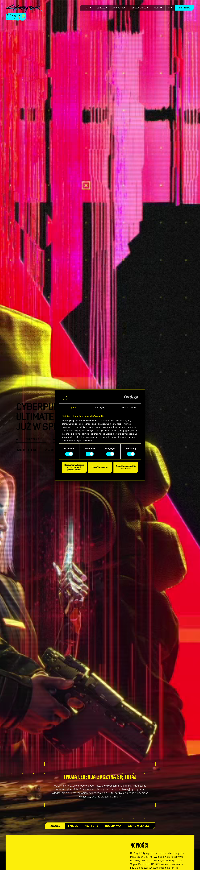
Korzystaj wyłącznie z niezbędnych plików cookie (74, 467)
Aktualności (119, 7)
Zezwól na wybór (100, 467)
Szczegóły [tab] (100, 407)
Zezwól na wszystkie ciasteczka (126, 467)
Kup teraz (184, 7)
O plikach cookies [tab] (127, 407)
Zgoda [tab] (72, 407)
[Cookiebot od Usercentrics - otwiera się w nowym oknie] (126, 397)
